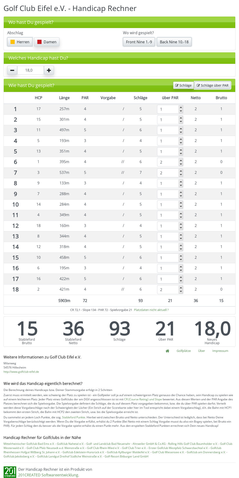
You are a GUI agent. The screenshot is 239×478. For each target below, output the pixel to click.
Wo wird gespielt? (138, 32)
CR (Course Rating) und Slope (143, 399)
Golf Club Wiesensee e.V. (168, 452)
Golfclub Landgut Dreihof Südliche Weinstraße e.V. (69, 456)
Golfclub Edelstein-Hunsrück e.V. (84, 452)
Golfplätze (184, 351)
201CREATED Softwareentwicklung (48, 475)
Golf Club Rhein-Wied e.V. (103, 448)
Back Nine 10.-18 (174, 41)
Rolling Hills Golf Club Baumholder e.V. (193, 444)
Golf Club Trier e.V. (134, 448)
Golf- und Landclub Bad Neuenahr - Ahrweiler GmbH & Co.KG (126, 444)
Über (201, 351)
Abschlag (15, 32)
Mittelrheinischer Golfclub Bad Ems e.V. (29, 444)
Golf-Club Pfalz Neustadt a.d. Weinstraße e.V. (56, 448)
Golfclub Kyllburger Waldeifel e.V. (128, 452)
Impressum (220, 351)
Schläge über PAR (212, 85)
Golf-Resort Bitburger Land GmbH (126, 456)
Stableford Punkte (73, 417)
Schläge (183, 85)
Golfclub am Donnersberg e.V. (206, 452)
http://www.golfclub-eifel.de (21, 372)
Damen (46, 41)
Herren (19, 41)
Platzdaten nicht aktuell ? (151, 310)
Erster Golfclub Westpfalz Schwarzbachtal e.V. (178, 448)
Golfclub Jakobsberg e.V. (19, 456)
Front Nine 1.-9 (139, 41)
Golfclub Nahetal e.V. (70, 444)
